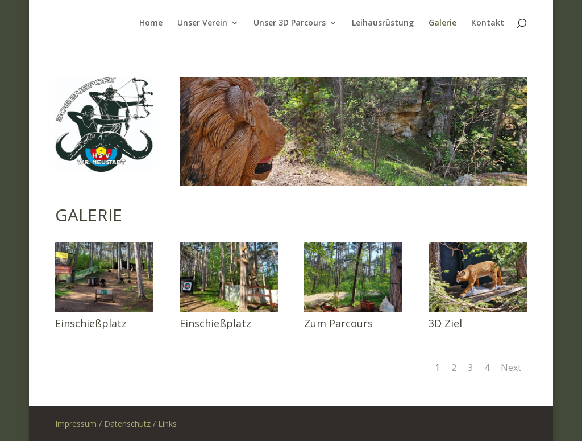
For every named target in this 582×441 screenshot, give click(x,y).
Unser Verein (202, 23)
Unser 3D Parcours (289, 23)
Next (511, 367)
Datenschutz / (131, 423)
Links (167, 423)
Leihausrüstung (383, 23)
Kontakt (487, 23)
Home (151, 23)
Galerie (442, 23)
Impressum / (79, 423)
